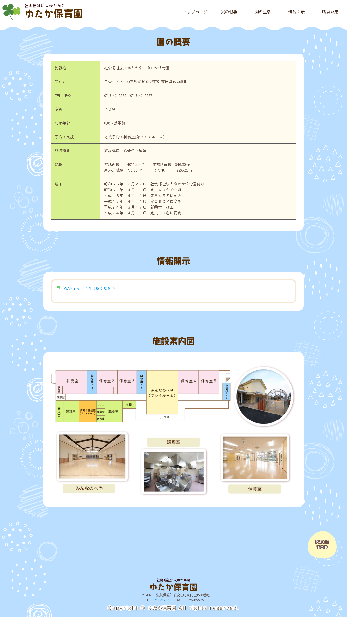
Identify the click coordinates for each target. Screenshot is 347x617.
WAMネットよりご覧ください (89, 288)
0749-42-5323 (162, 599)
